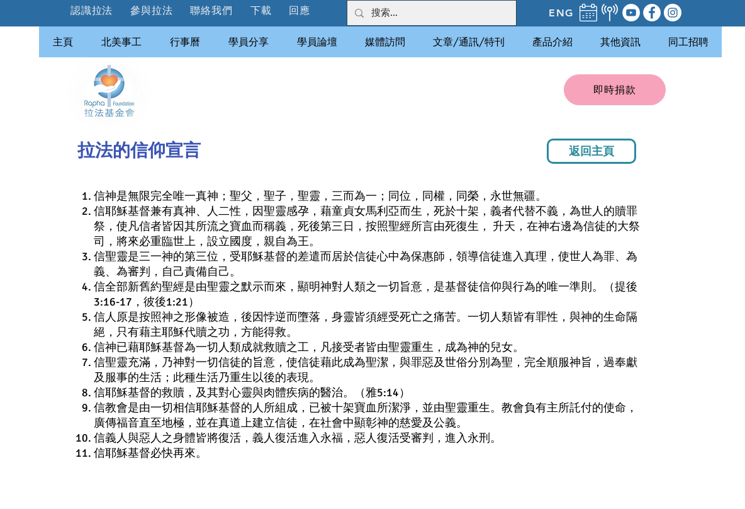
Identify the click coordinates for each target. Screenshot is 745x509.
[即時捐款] (615, 89)
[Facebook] (652, 12)
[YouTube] (631, 12)
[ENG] (561, 12)
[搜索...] (430, 13)
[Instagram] (672, 12)
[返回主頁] (591, 151)
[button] (152, 10)
